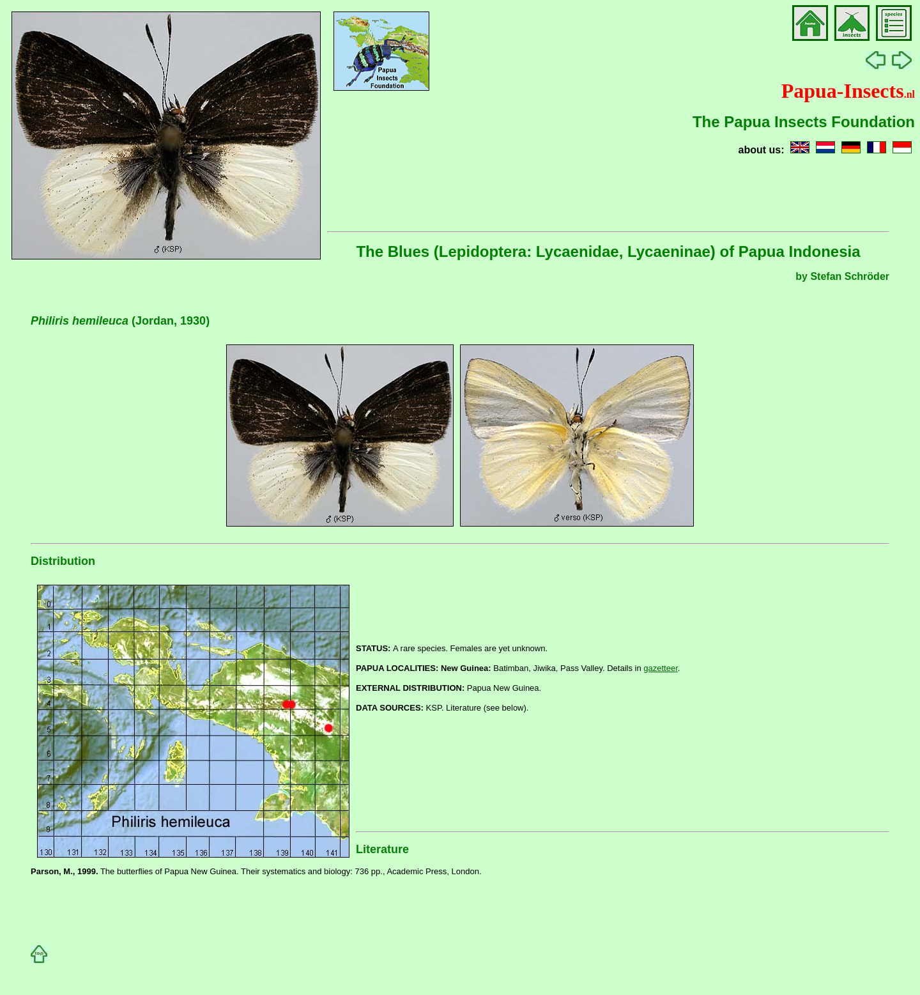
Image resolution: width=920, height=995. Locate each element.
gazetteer (660, 668)
